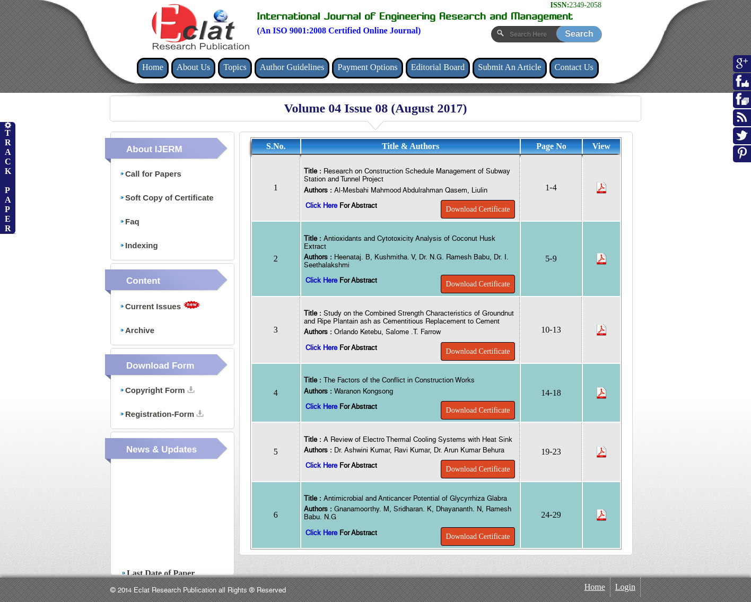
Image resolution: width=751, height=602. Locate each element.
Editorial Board (438, 67)
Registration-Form (162, 413)
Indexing (139, 245)
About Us (193, 67)
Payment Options (367, 67)
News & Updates (161, 449)
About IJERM (154, 149)
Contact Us (574, 67)
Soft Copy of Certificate (167, 197)
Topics (234, 67)
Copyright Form (157, 390)
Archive (137, 330)
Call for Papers (150, 173)
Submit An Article (509, 67)
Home (152, 67)
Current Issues (160, 306)
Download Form (160, 366)
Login (625, 586)
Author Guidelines (292, 67)
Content (143, 281)
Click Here (322, 206)
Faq (129, 221)
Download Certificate (478, 209)
